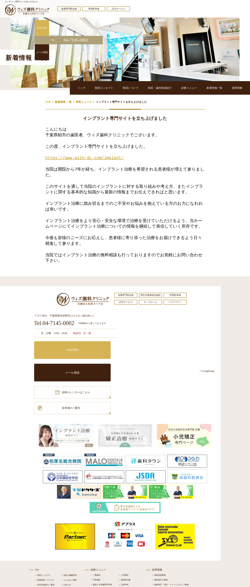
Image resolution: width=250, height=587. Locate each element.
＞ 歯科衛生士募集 (160, 536)
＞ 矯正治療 (123, 550)
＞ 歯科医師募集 (159, 531)
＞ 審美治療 (96, 550)
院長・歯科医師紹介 (166, 87)
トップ (92, 87)
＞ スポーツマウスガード (101, 559)
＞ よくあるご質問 (69, 536)
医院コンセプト (113, 87)
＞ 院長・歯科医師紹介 (45, 545)
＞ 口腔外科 (123, 540)
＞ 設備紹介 (40, 550)
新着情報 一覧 (63, 102)
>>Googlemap (206, 371)
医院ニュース (84, 102)
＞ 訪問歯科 (123, 564)
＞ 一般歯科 (96, 531)
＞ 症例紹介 (66, 550)
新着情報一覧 (217, 87)
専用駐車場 (93, 9)
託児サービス (118, 9)
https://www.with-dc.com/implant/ (84, 158)
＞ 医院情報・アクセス (45, 536)
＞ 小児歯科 (123, 531)
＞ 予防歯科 (96, 536)
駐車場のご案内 (97, 360)
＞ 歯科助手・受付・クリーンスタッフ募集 (170, 540)
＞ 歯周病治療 (124, 536)
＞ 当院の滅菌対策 (69, 531)
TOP (48, 102)
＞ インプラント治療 (127, 545)
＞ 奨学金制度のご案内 (45, 541)
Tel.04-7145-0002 (54, 323)
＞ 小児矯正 (123, 555)
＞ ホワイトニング (98, 545)
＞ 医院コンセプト (43, 531)
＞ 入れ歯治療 (97, 555)
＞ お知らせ (66, 541)
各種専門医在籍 (69, 9)
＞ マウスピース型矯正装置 (130, 559)
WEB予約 (54, 346)
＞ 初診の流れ (41, 555)
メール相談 (97, 346)
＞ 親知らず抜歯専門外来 (101, 540)
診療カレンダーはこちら (58, 360)
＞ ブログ (65, 545)
